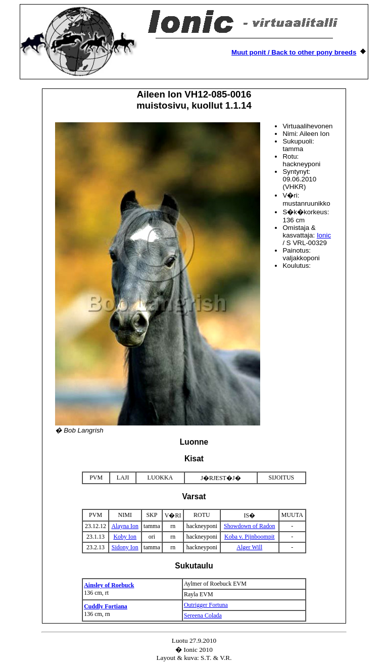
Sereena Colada (203, 615)
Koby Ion (124, 536)
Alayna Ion (124, 526)
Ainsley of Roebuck (109, 585)
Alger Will (249, 547)
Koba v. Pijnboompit (249, 536)
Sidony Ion (125, 547)
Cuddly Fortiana (105, 606)
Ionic (324, 235)
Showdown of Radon (249, 526)
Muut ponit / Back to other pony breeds (293, 52)
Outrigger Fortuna (206, 604)
